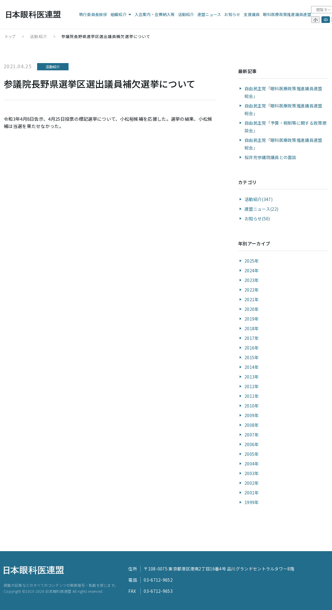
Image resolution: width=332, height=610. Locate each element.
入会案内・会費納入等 (155, 14)
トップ (10, 36)
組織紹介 (118, 14)
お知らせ (232, 14)
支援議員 (252, 14)
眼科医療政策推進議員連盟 (287, 14)
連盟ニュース (209, 14)
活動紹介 (186, 14)
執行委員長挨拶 (93, 14)
